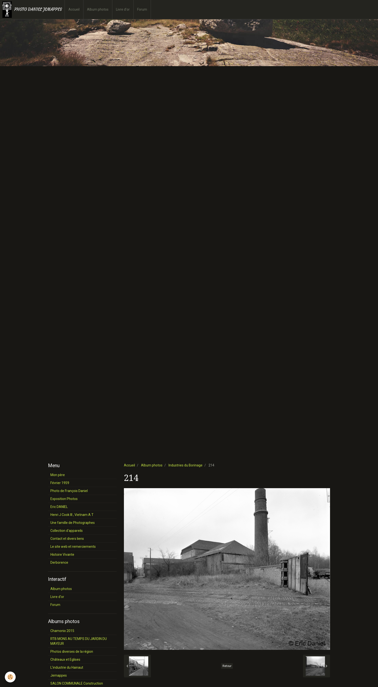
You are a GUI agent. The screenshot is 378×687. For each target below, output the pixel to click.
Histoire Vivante (62, 554)
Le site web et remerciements (73, 546)
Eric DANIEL (59, 507)
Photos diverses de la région (71, 651)
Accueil (74, 9)
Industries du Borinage (185, 465)
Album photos (97, 9)
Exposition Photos (64, 499)
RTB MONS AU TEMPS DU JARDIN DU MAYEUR (78, 641)
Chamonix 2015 (62, 631)
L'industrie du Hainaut (66, 667)
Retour (227, 666)
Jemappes (58, 675)
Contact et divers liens (67, 539)
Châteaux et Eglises (65, 659)
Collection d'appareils (66, 531)
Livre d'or (123, 9)
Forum (142, 9)
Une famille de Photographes (72, 523)
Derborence (59, 562)
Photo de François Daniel (69, 491)
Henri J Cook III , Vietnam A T (72, 515)
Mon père (57, 475)
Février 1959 (59, 483)
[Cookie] (10, 677)
